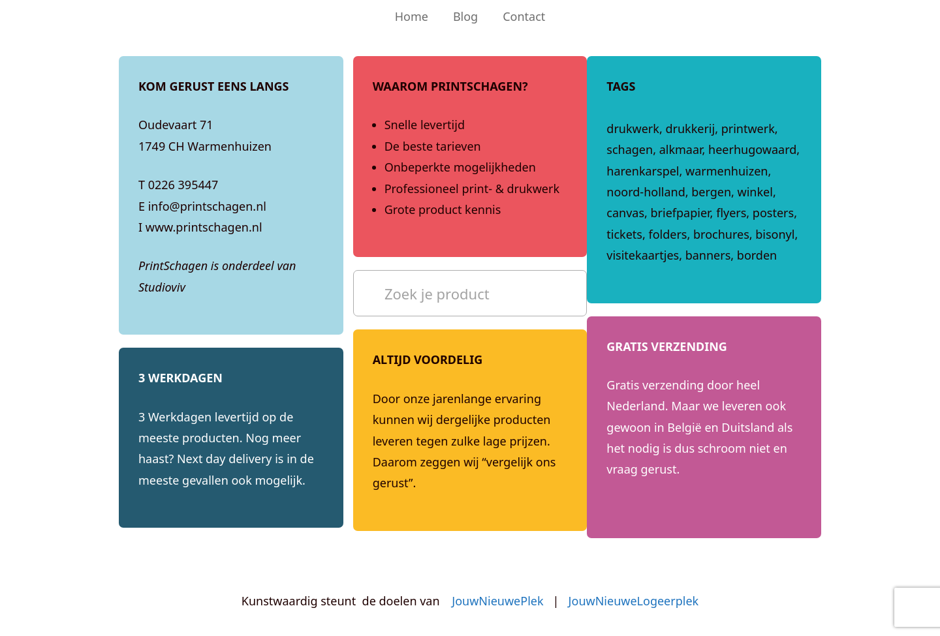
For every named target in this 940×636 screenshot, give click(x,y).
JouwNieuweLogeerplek (634, 601)
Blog (465, 16)
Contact (524, 16)
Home (411, 16)
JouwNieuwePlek (497, 601)
